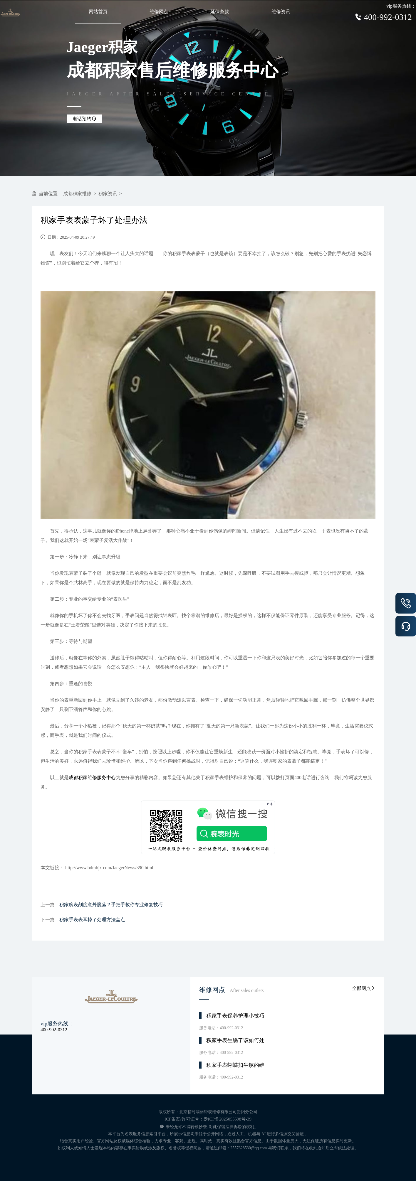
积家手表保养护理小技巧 (235, 1016)
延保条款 (219, 11)
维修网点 (159, 11)
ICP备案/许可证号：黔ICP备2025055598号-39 (208, 1119)
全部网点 (363, 988)
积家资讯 (107, 193)
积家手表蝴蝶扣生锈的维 (235, 1065)
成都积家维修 (77, 193)
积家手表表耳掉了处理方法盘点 (92, 919)
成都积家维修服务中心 (92, 777)
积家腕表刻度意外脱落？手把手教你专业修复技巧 (111, 904)
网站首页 (98, 11)
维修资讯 (280, 11)
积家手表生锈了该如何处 (235, 1040)
